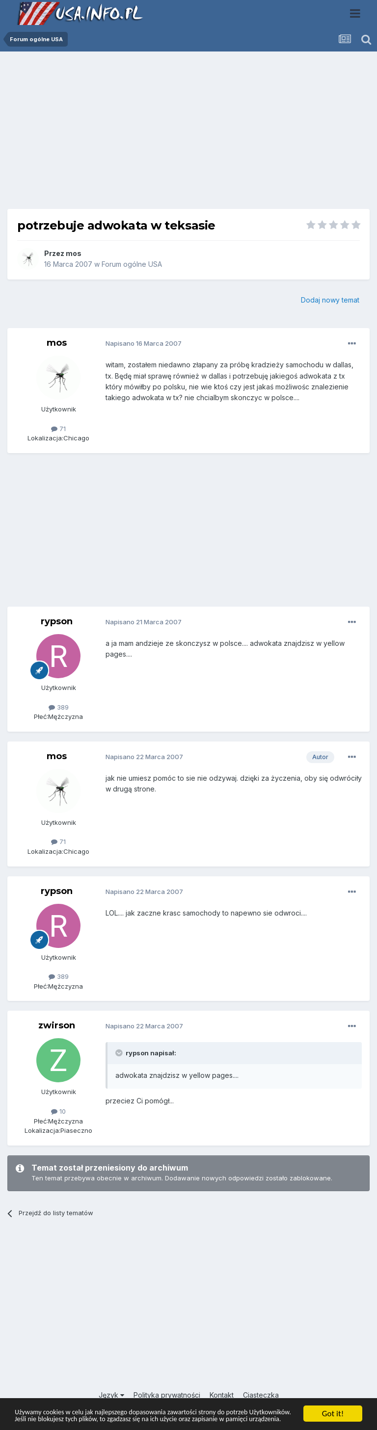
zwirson (56, 1025)
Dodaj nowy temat (330, 300)
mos (73, 253)
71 (58, 429)
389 (59, 707)
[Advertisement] (188, 134)
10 (58, 1111)
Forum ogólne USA (132, 264)
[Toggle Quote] (119, 1053)
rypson (57, 621)
